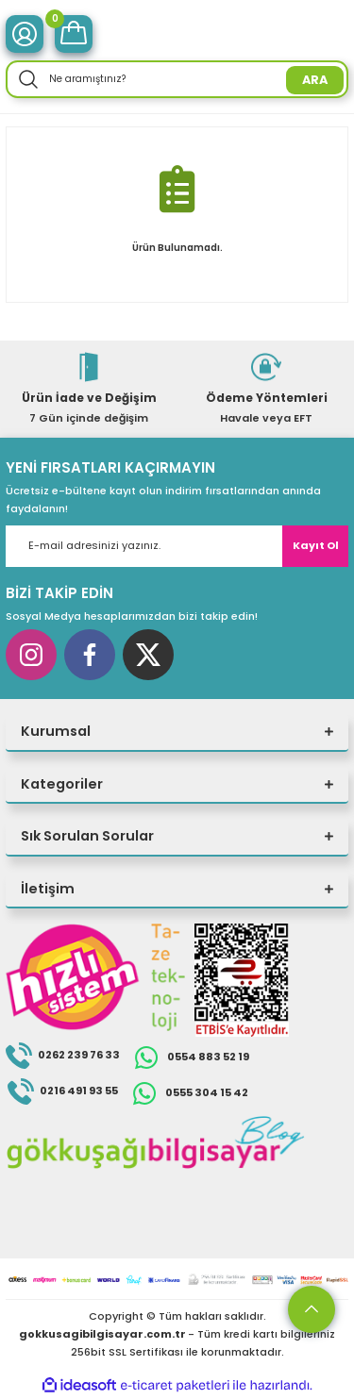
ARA (315, 80)
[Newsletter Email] (177, 546)
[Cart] (74, 34)
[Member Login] (24, 34)
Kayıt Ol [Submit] (316, 545)
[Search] (177, 79)
